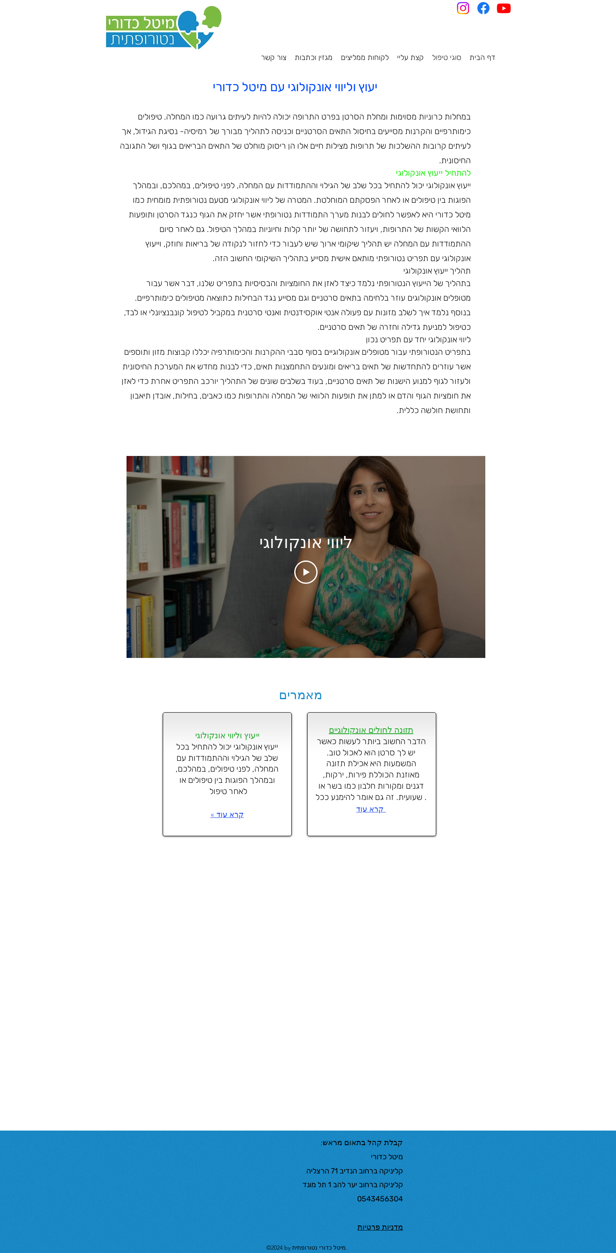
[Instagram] (463, 8)
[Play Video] (306, 572)
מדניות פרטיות (380, 1227)
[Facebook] (483, 8)
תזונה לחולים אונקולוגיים (371, 730)
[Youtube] (504, 8)
